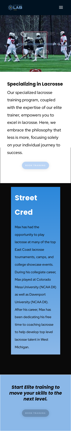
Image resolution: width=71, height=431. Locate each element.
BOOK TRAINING (35, 165)
